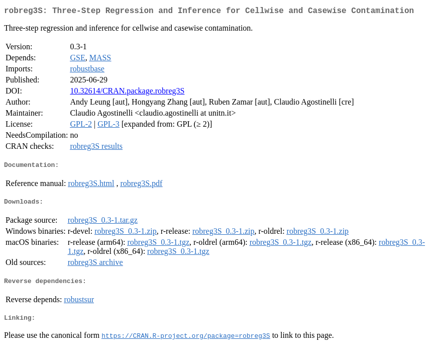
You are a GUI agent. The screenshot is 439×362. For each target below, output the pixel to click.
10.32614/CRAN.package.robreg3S (127, 92)
